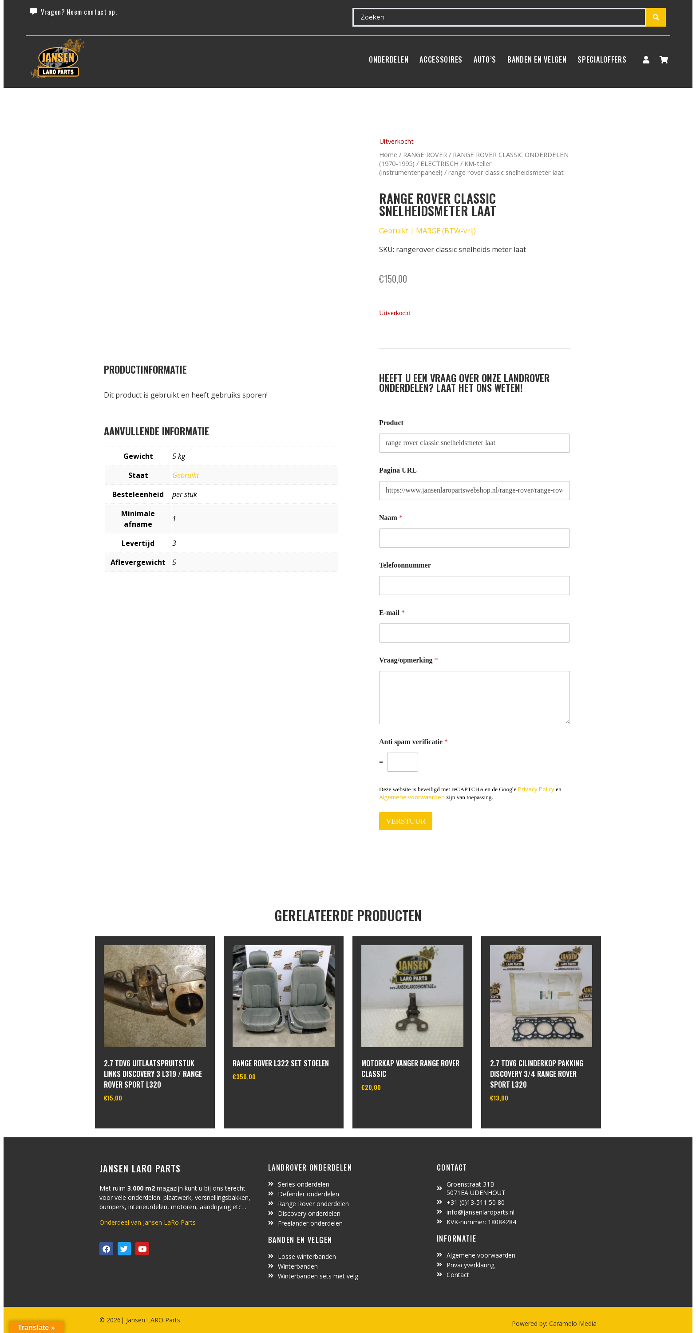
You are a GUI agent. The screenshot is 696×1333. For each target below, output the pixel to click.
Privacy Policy (536, 789)
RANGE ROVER (425, 154)
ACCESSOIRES (441, 59)
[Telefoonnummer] (474, 585)
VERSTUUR (406, 821)
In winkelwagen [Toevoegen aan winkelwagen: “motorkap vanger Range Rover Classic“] (394, 1110)
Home (388, 154)
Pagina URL (398, 470)
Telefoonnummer (405, 565)
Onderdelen (388, 59)
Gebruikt (185, 475)
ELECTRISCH (439, 163)
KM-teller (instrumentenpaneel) (435, 168)
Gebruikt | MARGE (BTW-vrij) (427, 231)
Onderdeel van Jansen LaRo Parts (147, 1222)
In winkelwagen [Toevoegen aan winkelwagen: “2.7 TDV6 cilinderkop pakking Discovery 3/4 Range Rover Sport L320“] (523, 1120)
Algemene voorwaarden (412, 797)
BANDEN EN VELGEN (536, 59)
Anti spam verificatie (413, 741)
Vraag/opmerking (408, 660)
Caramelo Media (572, 1323)
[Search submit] (656, 17)
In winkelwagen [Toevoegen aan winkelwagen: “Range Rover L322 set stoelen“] (266, 1099)
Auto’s (485, 59)
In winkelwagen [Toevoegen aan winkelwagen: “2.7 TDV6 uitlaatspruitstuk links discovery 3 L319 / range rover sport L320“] (137, 1120)
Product (391, 422)
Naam (391, 517)
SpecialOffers (601, 59)
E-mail (392, 612)
